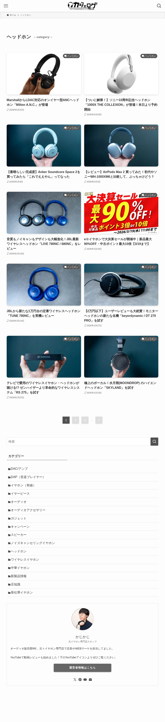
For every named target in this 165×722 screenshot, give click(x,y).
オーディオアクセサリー (29, 516)
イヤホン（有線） (24, 488)
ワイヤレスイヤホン (26, 572)
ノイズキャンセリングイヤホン (34, 553)
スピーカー (20, 544)
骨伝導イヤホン (23, 609)
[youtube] (85, 697)
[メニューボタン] (6, 6)
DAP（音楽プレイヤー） (29, 478)
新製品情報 (20, 590)
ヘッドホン (20, 562)
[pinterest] (80, 697)
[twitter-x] (75, 697)
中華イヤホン (21, 581)
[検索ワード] (83, 441)
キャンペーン (21, 534)
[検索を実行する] (154, 441)
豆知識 (17, 600)
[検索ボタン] (159, 6)
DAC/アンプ (20, 469)
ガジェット (20, 525)
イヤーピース (21, 497)
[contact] (90, 697)
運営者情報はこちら (82, 685)
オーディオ (20, 506)
